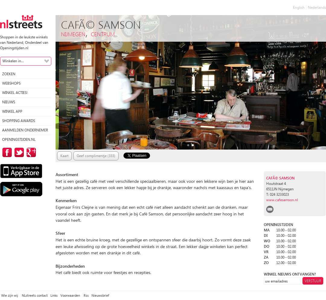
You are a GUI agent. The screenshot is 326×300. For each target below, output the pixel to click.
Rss (86, 295)
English (299, 7)
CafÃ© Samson (280, 178)
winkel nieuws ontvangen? (290, 274)
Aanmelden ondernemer (25, 130)
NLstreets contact (35, 295)
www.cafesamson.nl (282, 200)
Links (54, 295)
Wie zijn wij (10, 295)
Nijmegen (73, 34)
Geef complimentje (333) (96, 155)
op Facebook (6, 152)
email (269, 209)
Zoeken (8, 74)
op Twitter (18, 152)
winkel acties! (14, 92)
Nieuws (8, 102)
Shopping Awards (18, 120)
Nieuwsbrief (100, 295)
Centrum (103, 34)
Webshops (11, 83)
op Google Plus (30, 152)
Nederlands (317, 7)
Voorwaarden (70, 295)
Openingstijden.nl (19, 139)
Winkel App (12, 111)
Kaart (64, 155)
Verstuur (313, 281)
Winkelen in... (13, 61)
